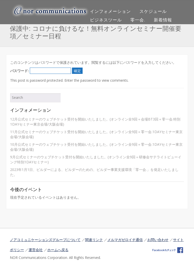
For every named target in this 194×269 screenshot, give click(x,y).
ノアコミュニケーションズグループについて (45, 239)
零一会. (137, 20)
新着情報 (163, 20)
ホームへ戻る (57, 249)
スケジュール (153, 11)
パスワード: (40, 71)
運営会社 (36, 249)
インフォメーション (110, 11)
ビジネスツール (106, 20)
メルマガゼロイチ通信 (125, 239)
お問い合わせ (157, 239)
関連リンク (94, 239)
